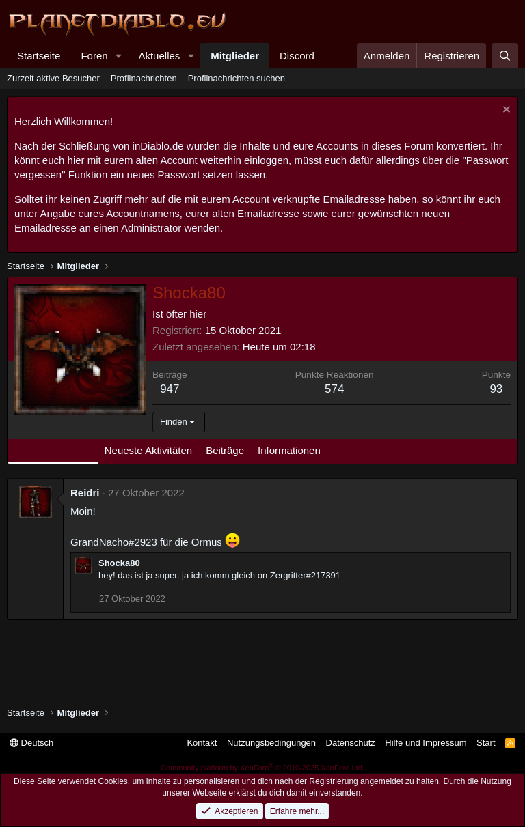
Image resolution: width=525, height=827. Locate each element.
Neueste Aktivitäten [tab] (148, 450)
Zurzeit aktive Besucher (53, 78)
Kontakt (202, 743)
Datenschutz (350, 743)
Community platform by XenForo (262, 767)
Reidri (85, 493)
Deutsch (31, 743)
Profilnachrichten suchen (236, 78)
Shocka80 (119, 563)
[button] (118, 55)
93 (495, 388)
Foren (94, 55)
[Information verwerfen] (505, 111)
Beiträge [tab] (225, 450)
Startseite (38, 55)
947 (169, 388)
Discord (297, 55)
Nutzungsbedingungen (271, 743)
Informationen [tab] (289, 450)
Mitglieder (235, 55)
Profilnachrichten (144, 78)
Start (485, 743)
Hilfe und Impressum (425, 743)
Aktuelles (159, 55)
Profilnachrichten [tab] (52, 450)
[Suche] (505, 55)
